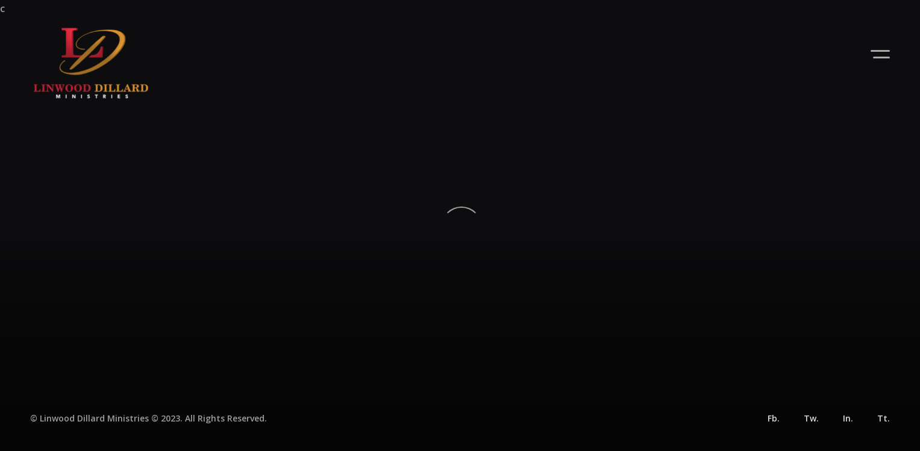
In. (848, 418)
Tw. (811, 418)
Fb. (774, 418)
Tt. (883, 418)
